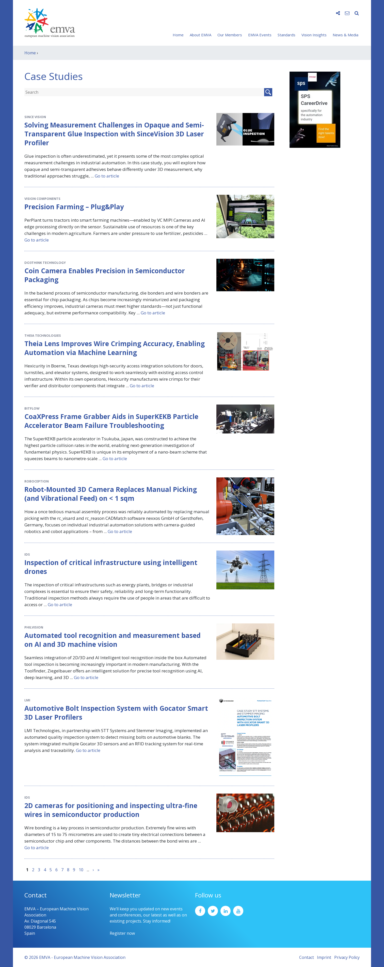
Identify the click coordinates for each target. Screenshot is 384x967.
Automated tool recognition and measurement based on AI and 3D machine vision (112, 640)
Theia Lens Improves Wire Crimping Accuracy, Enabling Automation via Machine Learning (114, 348)
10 (81, 870)
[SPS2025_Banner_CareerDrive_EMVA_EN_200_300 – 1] (315, 109)
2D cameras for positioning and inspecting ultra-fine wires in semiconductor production (110, 810)
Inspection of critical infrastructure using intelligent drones (110, 567)
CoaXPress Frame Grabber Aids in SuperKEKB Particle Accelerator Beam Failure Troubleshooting (111, 421)
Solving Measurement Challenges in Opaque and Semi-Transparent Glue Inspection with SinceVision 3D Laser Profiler (114, 133)
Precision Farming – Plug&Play (74, 206)
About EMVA (200, 34)
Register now (122, 933)
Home (178, 34)
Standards (286, 34)
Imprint (324, 957)
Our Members (229, 34)
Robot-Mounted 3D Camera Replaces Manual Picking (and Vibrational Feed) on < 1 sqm (110, 494)
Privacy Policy (347, 957)
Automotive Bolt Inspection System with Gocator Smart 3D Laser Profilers (116, 713)
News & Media (345, 34)
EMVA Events (259, 34)
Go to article (107, 176)
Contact (306, 957)
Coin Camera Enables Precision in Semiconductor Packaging (104, 275)
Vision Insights (314, 34)
